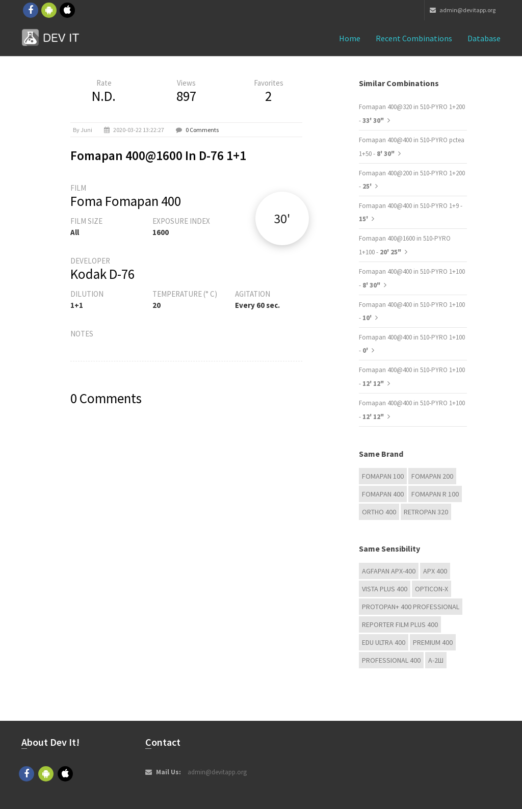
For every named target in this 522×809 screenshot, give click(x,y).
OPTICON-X (431, 588)
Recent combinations (414, 38)
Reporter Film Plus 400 (400, 624)
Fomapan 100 (383, 476)
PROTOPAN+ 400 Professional (410, 606)
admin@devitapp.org (462, 10)
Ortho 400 (379, 511)
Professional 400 (391, 660)
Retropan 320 (426, 511)
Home (349, 38)
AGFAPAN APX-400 (388, 571)
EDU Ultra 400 (383, 642)
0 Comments (202, 130)
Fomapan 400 (383, 494)
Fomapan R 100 (435, 494)
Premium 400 (433, 642)
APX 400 (435, 571)
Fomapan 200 (432, 476)
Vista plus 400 (384, 588)
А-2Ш (435, 660)
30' (282, 218)
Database (484, 38)
